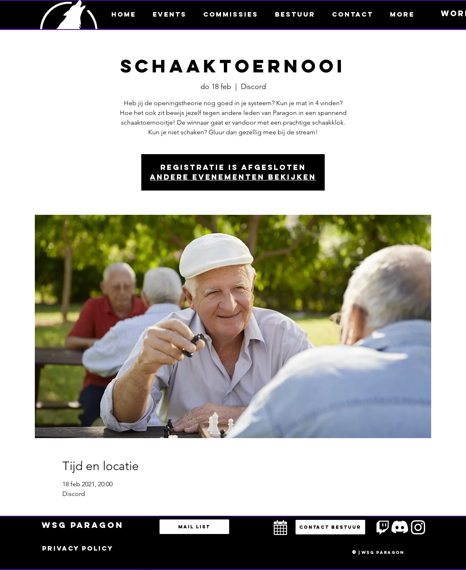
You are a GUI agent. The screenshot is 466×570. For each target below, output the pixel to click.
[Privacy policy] (77, 548)
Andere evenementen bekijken (233, 177)
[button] (402, 14)
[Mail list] (194, 526)
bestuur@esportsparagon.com (143, 568)
